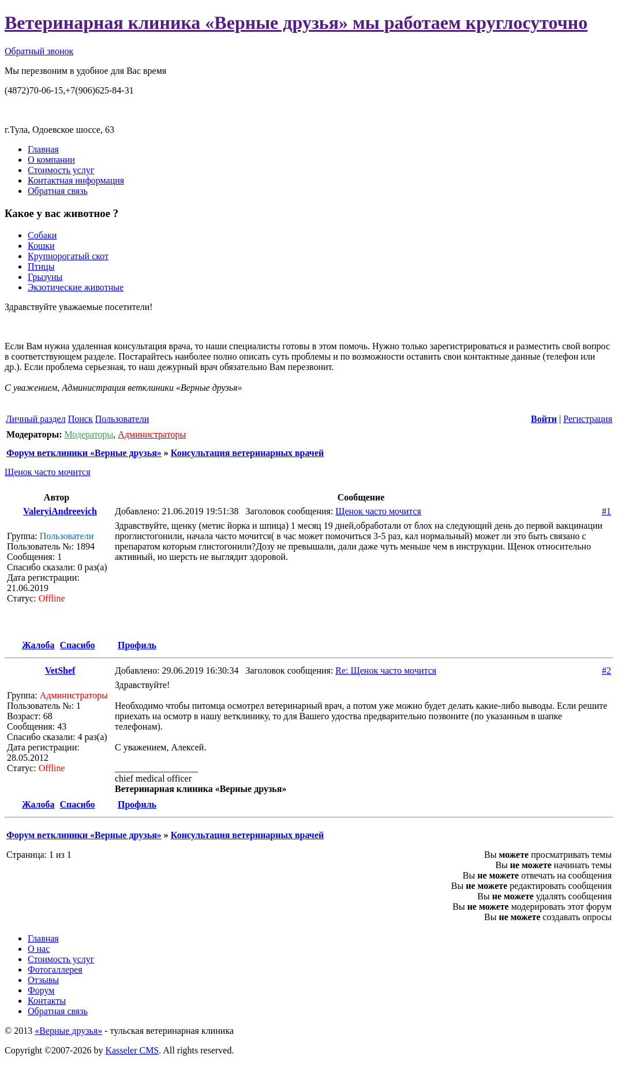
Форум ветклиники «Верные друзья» (84, 453)
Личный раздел (36, 419)
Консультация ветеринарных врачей (247, 453)
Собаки (42, 235)
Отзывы (43, 980)
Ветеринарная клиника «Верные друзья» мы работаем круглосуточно (296, 22)
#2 (606, 670)
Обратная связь (58, 191)
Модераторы (88, 434)
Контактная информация (76, 180)
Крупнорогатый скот (68, 256)
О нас (39, 949)
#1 (606, 511)
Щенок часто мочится (48, 472)
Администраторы (152, 434)
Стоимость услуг (61, 170)
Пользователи (122, 419)
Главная (43, 149)
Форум (41, 990)
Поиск (80, 419)
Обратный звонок (39, 51)
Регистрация (587, 419)
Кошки (41, 246)
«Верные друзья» (68, 1031)
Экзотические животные (75, 287)
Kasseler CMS (132, 1050)
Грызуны (45, 277)
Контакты (47, 1001)
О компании (51, 160)
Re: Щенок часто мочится (385, 670)
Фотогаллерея (55, 969)
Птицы (41, 266)
